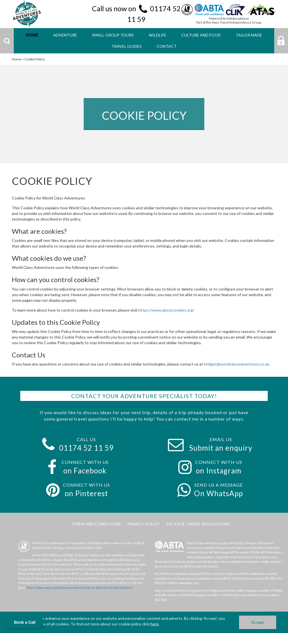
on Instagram (218, 470)
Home (16, 59)
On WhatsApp (218, 493)
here (154, 623)
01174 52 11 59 (86, 447)
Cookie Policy (34, 59)
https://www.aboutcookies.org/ (166, 310)
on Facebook (85, 470)
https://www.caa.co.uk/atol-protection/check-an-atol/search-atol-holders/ (79, 587)
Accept (257, 622)
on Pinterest (86, 493)
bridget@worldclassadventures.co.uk (236, 364)
